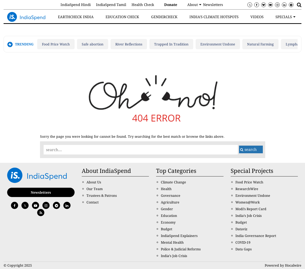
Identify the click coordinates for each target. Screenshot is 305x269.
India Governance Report (255, 235)
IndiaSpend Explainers (179, 235)
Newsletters (213, 4)
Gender (167, 209)
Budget (166, 229)
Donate (170, 4)
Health (166, 189)
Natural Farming (260, 44)
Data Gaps (243, 249)
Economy (168, 222)
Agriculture (170, 202)
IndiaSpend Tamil (111, 4)
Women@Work (247, 202)
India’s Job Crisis (174, 255)
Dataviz (241, 229)
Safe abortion (92, 44)
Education (169, 215)
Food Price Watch (56, 44)
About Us (93, 182)
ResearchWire (246, 189)
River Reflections (128, 44)
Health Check (143, 4)
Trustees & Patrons (101, 195)
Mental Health (172, 242)
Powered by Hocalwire (283, 265)
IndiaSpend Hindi (76, 4)
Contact (92, 202)
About (192, 4)
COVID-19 (242, 242)
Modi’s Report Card (250, 209)
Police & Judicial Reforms (181, 249)
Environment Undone (217, 44)
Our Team (94, 189)
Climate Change (173, 182)
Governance (170, 195)
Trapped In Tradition (171, 44)
